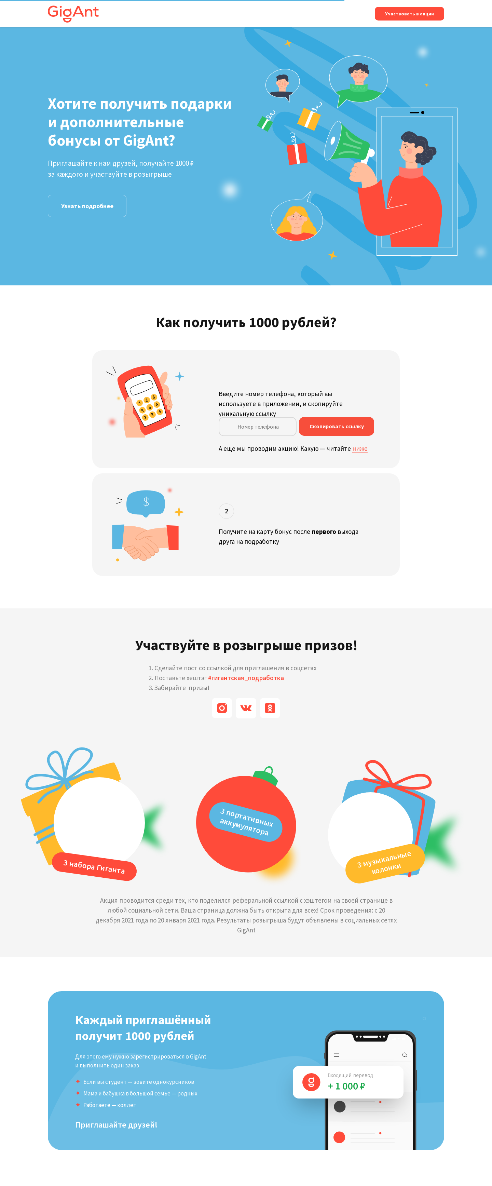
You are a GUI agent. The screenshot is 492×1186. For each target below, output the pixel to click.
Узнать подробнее (87, 206)
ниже (360, 448)
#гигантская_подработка (246, 678)
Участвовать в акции (409, 14)
